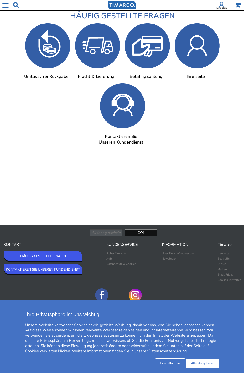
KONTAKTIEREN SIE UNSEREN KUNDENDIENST (43, 269)
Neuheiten (224, 253)
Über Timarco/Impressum (178, 253)
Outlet (222, 264)
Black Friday (225, 274)
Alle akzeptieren (203, 363)
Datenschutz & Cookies (121, 264)
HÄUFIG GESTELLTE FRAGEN (43, 256)
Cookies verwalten (229, 280)
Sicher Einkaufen (116, 253)
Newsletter (169, 259)
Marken (222, 269)
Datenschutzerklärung (168, 351)
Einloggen (221, 7)
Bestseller (224, 259)
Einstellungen (170, 363)
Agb (109, 259)
